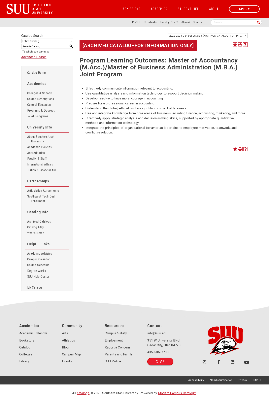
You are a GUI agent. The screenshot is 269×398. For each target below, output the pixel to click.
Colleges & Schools (40, 93)
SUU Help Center (38, 276)
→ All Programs (38, 116)
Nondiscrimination (221, 380)
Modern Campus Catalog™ (177, 393)
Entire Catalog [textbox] (31, 41)
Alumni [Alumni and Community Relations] (185, 22)
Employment (114, 340)
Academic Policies (39, 147)
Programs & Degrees (41, 110)
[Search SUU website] (236, 22)
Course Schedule (38, 265)
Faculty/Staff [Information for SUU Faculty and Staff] (169, 22)
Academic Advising (39, 253)
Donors (197, 22)
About (214, 9)
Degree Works (36, 271)
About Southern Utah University (40, 139)
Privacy (243, 380)
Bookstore (27, 340)
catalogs (83, 393)
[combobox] (208, 35)
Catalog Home (36, 73)
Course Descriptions (40, 99)
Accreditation (36, 153)
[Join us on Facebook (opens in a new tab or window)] (218, 362)
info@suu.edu (157, 333)
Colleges (25, 354)
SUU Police (113, 361)
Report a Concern (117, 347)
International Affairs (40, 164)
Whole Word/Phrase (38, 51)
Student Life (188, 9)
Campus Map (71, 354)
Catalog (24, 347)
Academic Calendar (33, 333)
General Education (39, 105)
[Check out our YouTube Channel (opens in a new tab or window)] (246, 362)
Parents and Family (119, 354)
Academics (159, 9)
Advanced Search (34, 57)
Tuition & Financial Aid (41, 170)
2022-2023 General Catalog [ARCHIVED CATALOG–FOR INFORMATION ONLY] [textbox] (208, 35)
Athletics (68, 340)
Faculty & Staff (37, 159)
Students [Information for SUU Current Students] (151, 22)
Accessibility (196, 380)
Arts (65, 333)
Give (160, 361)
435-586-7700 (158, 352)
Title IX (257, 380)
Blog (65, 347)
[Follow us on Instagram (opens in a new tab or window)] (204, 362)
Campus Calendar (38, 259)
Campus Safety (116, 333)
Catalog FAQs (36, 227)
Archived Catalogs (39, 221)
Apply (244, 9)
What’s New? (35, 233)
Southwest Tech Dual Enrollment (41, 199)
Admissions (132, 9)
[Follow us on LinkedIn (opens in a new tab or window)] (232, 362)
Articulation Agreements (43, 191)
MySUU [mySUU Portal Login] (136, 22)
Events (67, 361)
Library (24, 361)
